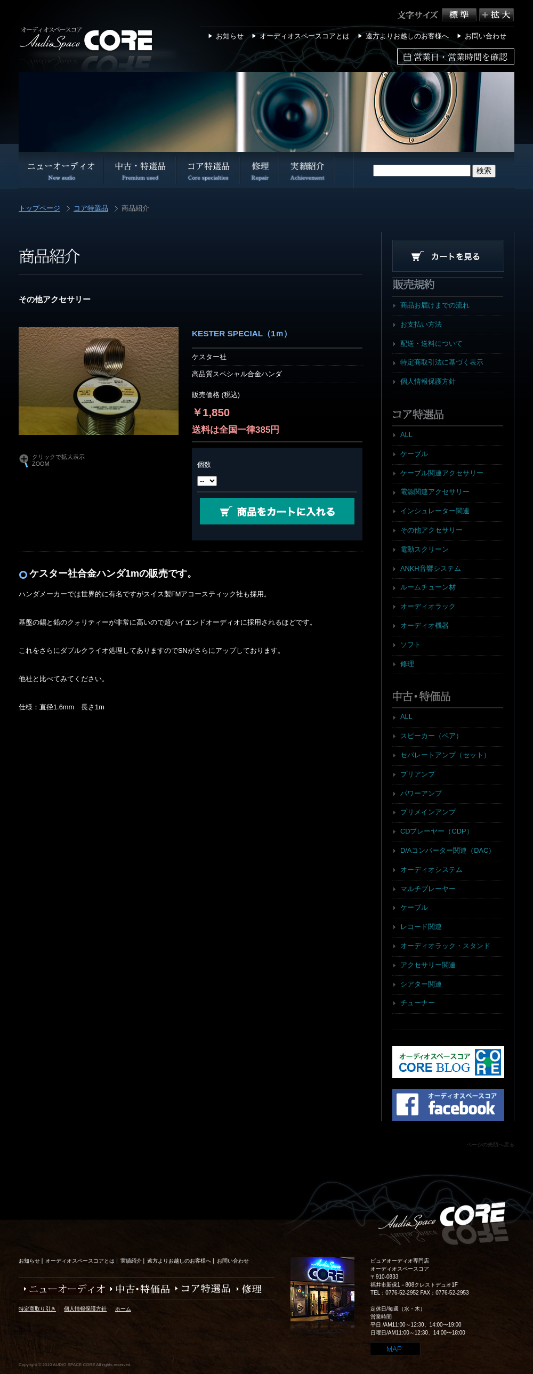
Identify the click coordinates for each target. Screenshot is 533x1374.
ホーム (123, 1309)
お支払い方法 (421, 324)
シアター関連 (421, 984)
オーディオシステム (431, 870)
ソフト (410, 645)
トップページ (39, 208)
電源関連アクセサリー (435, 492)
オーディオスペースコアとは (305, 36)
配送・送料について (431, 343)
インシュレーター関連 (435, 511)
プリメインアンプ (428, 812)
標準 (460, 14)
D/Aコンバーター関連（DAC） (447, 850)
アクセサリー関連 (428, 965)
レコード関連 (421, 927)
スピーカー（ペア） (431, 736)
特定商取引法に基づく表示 (441, 362)
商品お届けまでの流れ (435, 305)
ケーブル (414, 454)
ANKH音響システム (430, 568)
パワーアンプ (421, 793)
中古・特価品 (137, 1289)
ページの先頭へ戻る (490, 1144)
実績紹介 (131, 1261)
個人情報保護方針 (428, 381)
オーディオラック (428, 606)
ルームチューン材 (428, 587)
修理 (407, 664)
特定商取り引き (37, 1309)
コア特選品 (91, 208)
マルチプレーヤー (428, 889)
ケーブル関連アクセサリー (441, 473)
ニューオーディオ (62, 1289)
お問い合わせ (485, 36)
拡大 (496, 14)
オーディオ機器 (424, 625)
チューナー (417, 1003)
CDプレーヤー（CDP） (436, 831)
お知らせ (230, 36)
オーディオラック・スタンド (445, 946)
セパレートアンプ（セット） (445, 755)
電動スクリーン (424, 549)
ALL (406, 435)
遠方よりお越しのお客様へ (407, 36)
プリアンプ (417, 774)
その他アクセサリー (431, 530)
